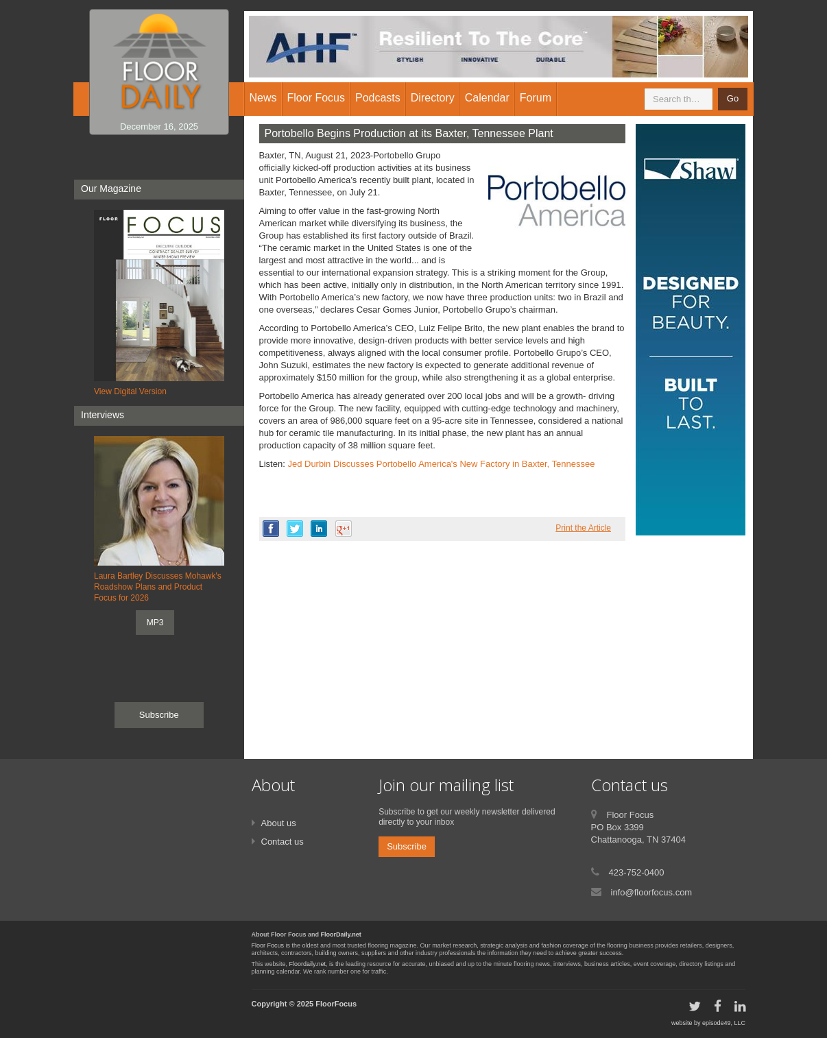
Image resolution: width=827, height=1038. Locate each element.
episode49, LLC (723, 1022)
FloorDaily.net (341, 934)
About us (278, 823)
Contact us (282, 841)
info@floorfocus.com (652, 892)
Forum (535, 98)
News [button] (263, 98)
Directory (433, 98)
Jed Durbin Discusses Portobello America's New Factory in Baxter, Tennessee (441, 464)
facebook (271, 528)
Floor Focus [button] (316, 98)
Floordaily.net (307, 964)
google (343, 528)
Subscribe (159, 715)
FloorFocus (336, 1004)
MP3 (155, 622)
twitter (295, 528)
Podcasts (377, 98)
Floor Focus (268, 945)
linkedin (319, 528)
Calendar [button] (487, 98)
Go (733, 98)
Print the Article (583, 528)
